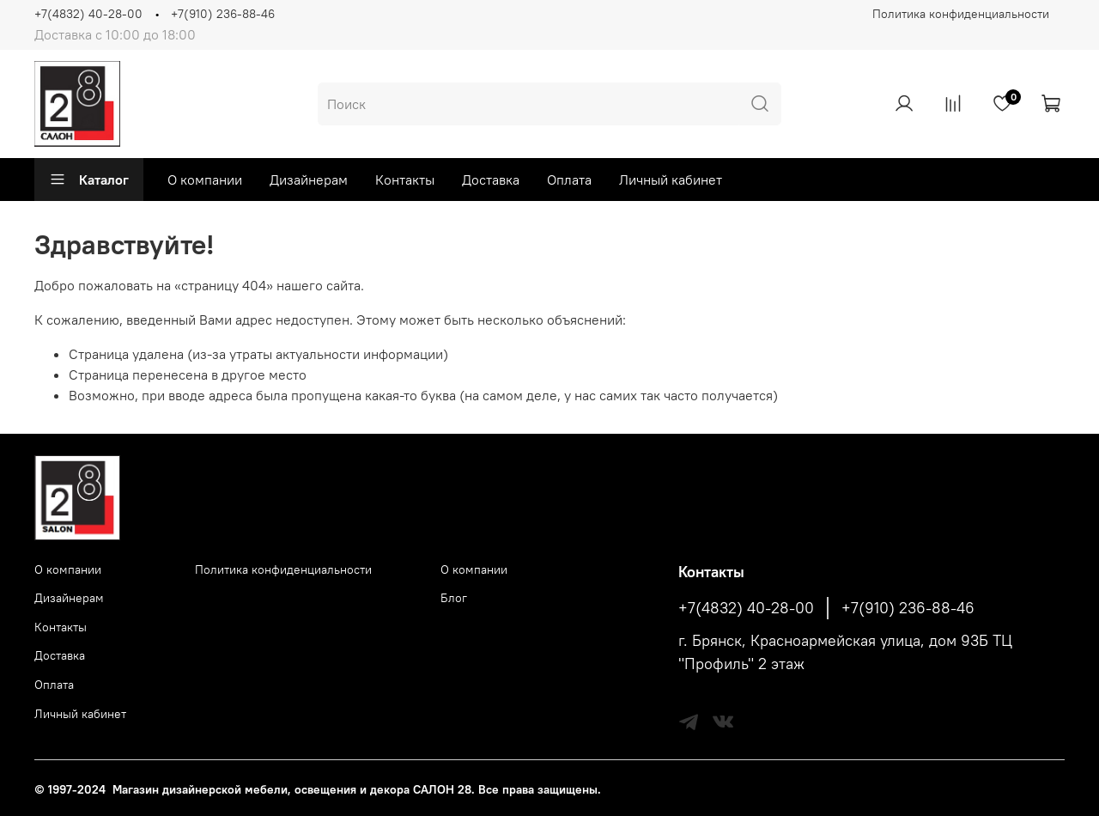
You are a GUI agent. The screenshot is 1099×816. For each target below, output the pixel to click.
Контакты (404, 179)
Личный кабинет (670, 179)
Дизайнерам (309, 179)
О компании (204, 179)
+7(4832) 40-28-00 (88, 13)
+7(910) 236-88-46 (223, 13)
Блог (453, 598)
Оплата (569, 179)
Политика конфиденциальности (960, 13)
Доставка (490, 179)
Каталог (89, 179)
